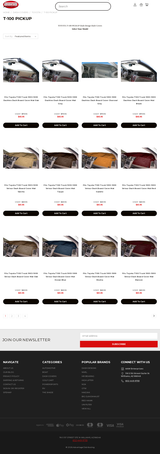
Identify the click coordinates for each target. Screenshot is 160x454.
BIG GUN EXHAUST (90, 396)
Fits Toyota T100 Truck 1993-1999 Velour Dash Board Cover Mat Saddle (99, 188)
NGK (84, 384)
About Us (8, 368)
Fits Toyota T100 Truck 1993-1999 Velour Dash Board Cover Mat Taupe (60, 188)
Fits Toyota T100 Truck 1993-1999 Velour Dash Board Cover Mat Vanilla (21, 188)
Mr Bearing (88, 376)
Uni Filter (87, 404)
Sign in (6, 388)
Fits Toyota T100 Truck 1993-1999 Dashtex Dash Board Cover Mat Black (139, 100)
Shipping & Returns (13, 380)
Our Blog (8, 372)
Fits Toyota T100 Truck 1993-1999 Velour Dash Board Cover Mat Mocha (99, 276)
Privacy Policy (11, 376)
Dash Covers (49, 376)
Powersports (50, 384)
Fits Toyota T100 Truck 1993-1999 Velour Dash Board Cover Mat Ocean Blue (60, 276)
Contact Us (9, 384)
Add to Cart (21, 125)
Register (19, 388)
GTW (84, 388)
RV (43, 388)
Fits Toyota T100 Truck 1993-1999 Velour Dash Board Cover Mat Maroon (139, 276)
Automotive (48, 368)
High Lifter (87, 380)
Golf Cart (48, 380)
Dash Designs (89, 368)
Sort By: (9, 36)
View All (86, 408)
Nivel (84, 372)
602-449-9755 (132, 381)
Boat (45, 372)
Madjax (86, 392)
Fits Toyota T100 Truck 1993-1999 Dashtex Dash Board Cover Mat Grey (60, 100)
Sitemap (7, 392)
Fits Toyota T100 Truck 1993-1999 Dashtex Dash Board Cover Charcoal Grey (100, 100)
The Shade (47, 392)
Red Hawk (87, 400)
